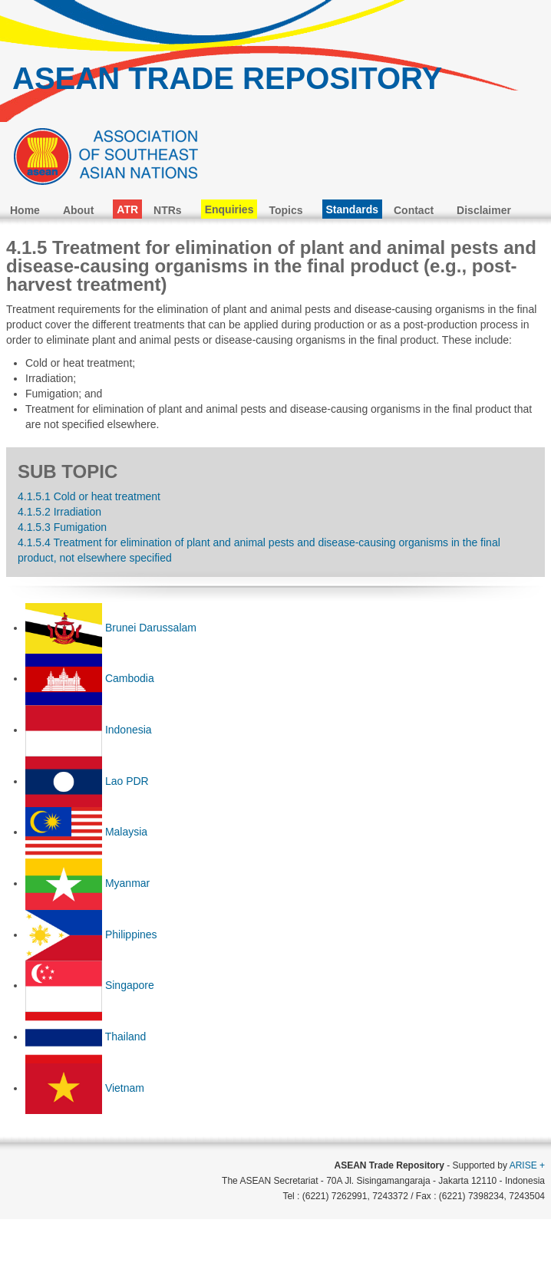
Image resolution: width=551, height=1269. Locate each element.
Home (25, 210)
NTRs (167, 210)
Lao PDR (127, 781)
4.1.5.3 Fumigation (62, 527)
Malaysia (126, 832)
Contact (414, 210)
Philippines (131, 934)
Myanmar (127, 883)
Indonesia (128, 729)
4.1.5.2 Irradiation (59, 512)
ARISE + (527, 1165)
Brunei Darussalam (150, 627)
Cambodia (129, 678)
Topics (285, 210)
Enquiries (229, 209)
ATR (127, 209)
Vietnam (124, 1088)
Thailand (126, 1036)
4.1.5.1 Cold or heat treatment (89, 496)
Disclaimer (484, 210)
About (78, 210)
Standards (352, 209)
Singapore (129, 985)
